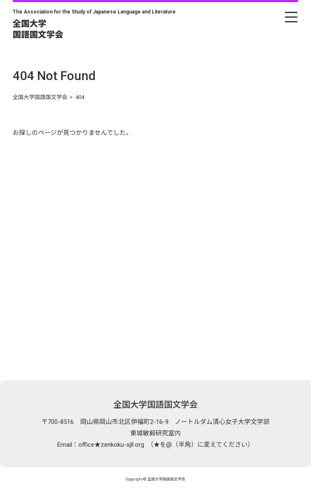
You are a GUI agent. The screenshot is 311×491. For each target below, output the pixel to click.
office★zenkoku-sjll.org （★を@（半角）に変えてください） (166, 444)
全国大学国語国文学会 (155, 405)
